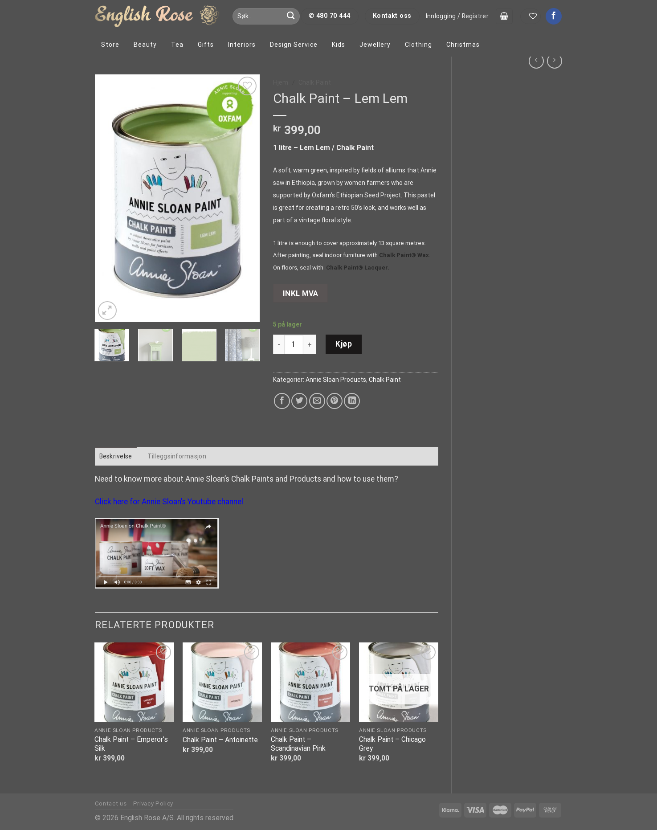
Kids (338, 44)
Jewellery (375, 44)
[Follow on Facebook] (554, 16)
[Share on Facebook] (282, 401)
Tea (177, 44)
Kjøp (343, 343)
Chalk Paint (314, 82)
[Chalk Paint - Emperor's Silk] (134, 682)
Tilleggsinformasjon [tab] (176, 456)
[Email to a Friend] (317, 401)
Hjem (280, 82)
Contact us (111, 803)
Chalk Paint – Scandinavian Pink (298, 743)
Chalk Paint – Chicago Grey (392, 743)
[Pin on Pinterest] (334, 401)
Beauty (145, 44)
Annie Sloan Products (336, 379)
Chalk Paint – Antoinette (220, 740)
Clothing (418, 44)
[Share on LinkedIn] (352, 401)
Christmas (463, 44)
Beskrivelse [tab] (115, 456)
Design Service (294, 44)
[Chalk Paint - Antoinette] (222, 682)
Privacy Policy (153, 803)
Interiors (242, 44)
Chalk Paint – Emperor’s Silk (131, 743)
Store (110, 44)
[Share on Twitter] (299, 401)
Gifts (206, 44)
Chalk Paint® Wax (404, 255)
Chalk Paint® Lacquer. (357, 267)
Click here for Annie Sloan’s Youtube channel (169, 501)
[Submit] (290, 16)
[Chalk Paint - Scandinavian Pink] (310, 682)
